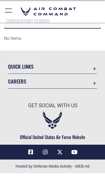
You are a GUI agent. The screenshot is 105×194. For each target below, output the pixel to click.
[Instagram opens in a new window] (45, 152)
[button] (9, 11)
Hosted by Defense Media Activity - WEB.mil (53, 166)
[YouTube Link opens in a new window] (74, 152)
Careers (17, 81)
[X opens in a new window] (60, 152)
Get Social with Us (52, 105)
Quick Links (20, 66)
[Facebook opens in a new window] (31, 152)
